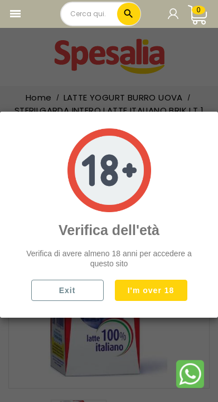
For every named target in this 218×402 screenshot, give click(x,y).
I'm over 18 (151, 290)
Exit (67, 290)
